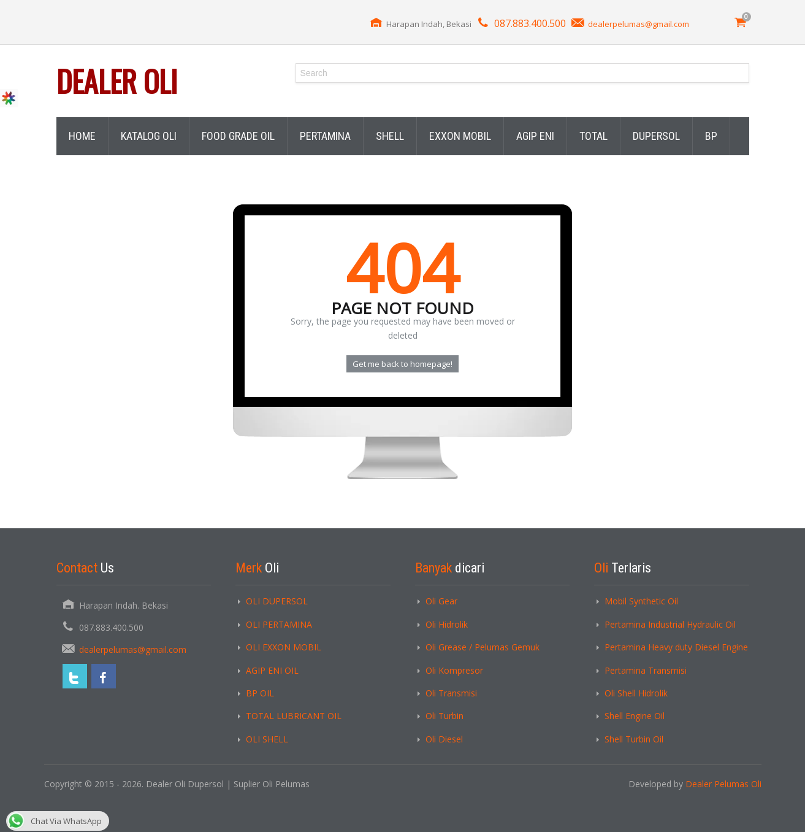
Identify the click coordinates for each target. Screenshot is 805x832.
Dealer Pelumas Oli (723, 784)
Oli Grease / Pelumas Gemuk (482, 647)
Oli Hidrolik (446, 624)
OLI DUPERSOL (277, 601)
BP (711, 135)
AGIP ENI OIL (272, 670)
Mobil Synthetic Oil (641, 601)
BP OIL (260, 693)
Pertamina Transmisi (646, 670)
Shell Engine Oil (635, 716)
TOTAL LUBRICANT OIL (293, 716)
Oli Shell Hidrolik (636, 693)
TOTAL (593, 135)
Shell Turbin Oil (634, 739)
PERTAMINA (325, 135)
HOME (82, 135)
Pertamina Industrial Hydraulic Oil (670, 624)
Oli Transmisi (451, 693)
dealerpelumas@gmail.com (638, 23)
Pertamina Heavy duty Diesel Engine (676, 647)
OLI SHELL (267, 739)
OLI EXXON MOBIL (283, 647)
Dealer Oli (116, 80)
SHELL (390, 135)
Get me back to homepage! (402, 363)
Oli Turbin (444, 716)
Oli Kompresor (454, 670)
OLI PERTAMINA (279, 624)
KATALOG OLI (149, 135)
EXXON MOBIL (460, 135)
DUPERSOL (656, 135)
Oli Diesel (444, 739)
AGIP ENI (535, 135)
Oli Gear (441, 601)
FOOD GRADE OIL (238, 135)
